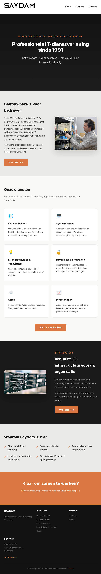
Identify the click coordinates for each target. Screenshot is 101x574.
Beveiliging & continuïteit (46, 527)
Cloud (38, 531)
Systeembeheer (43, 519)
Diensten (93, 7)
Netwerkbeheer (43, 515)
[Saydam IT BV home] (19, 7)
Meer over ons (16, 162)
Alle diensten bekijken (50, 327)
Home (68, 7)
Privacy (72, 519)
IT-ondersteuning (43, 523)
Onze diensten (66, 409)
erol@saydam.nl (11, 557)
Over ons (79, 7)
